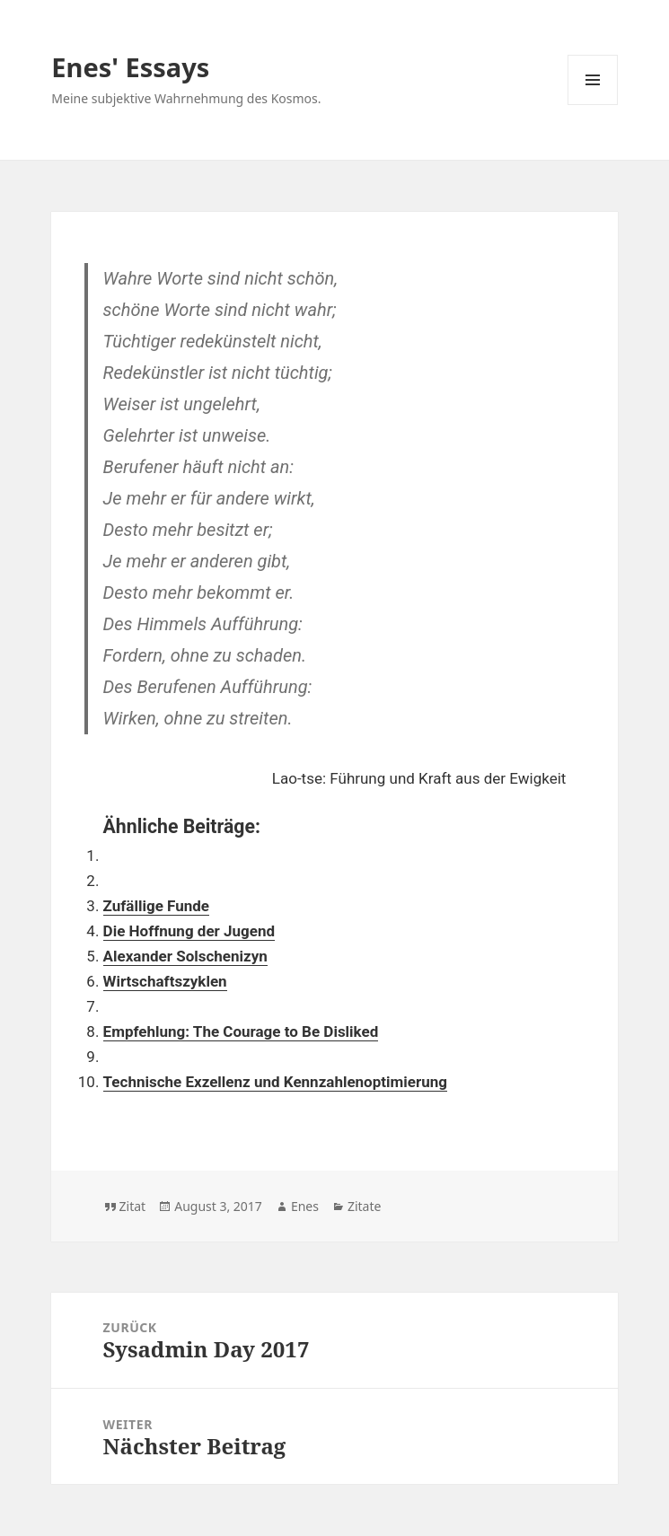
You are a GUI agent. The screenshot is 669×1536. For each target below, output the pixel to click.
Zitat (132, 1206)
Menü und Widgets (593, 104)
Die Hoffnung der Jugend (189, 931)
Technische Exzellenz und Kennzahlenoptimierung (275, 1082)
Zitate (364, 1206)
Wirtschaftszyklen (165, 981)
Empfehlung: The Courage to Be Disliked (241, 1031)
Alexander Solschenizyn (185, 956)
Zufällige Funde (156, 906)
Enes (305, 1206)
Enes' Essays (130, 66)
